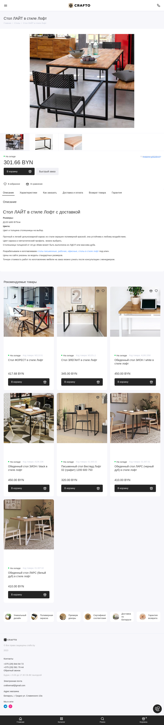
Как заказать (50, 192)
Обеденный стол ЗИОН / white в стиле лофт (134, 362)
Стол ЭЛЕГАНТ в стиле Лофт (79, 360)
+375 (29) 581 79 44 (14, 667)
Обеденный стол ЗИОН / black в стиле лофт (27, 468)
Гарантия (117, 192)
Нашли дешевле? (152, 157)
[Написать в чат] (157, 708)
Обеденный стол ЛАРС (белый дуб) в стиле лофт (27, 574)
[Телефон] (158, 5)
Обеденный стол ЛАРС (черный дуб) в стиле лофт (134, 468)
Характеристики (28, 192)
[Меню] (5, 5)
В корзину (28, 381)
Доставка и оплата (73, 192)
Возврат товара (97, 192)
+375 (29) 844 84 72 (14, 664)
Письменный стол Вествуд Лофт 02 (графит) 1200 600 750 (81, 468)
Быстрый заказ (47, 171)
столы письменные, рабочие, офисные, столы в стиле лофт (68, 251)
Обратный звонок (12, 670)
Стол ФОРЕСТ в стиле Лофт (25, 360)
